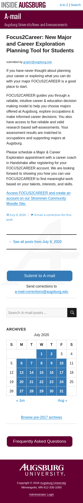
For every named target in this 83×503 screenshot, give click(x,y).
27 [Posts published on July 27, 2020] (21, 391)
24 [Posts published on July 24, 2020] (62, 382)
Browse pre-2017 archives (41, 417)
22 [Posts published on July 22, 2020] (42, 382)
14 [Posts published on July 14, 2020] (31, 372)
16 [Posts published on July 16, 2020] (52, 372)
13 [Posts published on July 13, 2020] (21, 372)
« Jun (20, 400)
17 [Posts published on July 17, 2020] (62, 372)
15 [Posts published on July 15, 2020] (42, 372)
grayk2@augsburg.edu (37, 62)
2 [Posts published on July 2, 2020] (51, 354)
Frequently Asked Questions (39, 441)
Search (76, 5)
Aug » (62, 400)
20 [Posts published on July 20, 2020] (21, 382)
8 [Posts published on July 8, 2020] (41, 363)
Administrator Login (41, 494)
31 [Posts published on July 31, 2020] (62, 391)
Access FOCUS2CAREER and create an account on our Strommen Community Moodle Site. (38, 198)
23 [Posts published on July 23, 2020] (52, 382)
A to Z (64, 5)
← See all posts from (35, 242)
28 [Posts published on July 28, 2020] (31, 391)
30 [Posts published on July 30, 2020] (52, 391)
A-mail (12, 16)
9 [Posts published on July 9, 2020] (51, 363)
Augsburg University (53, 483)
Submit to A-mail (39, 275)
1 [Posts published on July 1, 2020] (41, 354)
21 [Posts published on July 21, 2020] (31, 382)
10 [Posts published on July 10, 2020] (62, 363)
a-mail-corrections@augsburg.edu (41, 292)
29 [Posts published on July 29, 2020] (42, 391)
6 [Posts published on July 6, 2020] (22, 363)
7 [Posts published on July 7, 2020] (32, 363)
